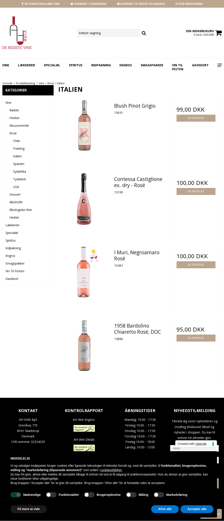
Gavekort (200, 65)
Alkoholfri (16, 202)
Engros (125, 65)
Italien (17, 156)
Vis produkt (196, 118)
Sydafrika (19, 171)
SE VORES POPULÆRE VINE (40, 4)
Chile (16, 141)
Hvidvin (14, 118)
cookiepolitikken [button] (111, 470)
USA (16, 187)
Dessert (15, 194)
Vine (5, 65)
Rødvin (14, 110)
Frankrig (18, 148)
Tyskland (19, 179)
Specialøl (52, 65)
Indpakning (101, 65)
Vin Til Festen (177, 67)
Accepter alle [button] (196, 509)
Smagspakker (152, 65)
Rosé (13, 133)
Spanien (18, 164)
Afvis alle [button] (165, 509)
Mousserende (19, 125)
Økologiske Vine (20, 210)
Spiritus (75, 65)
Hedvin (14, 217)
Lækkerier (26, 65)
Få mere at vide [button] (29, 509)
